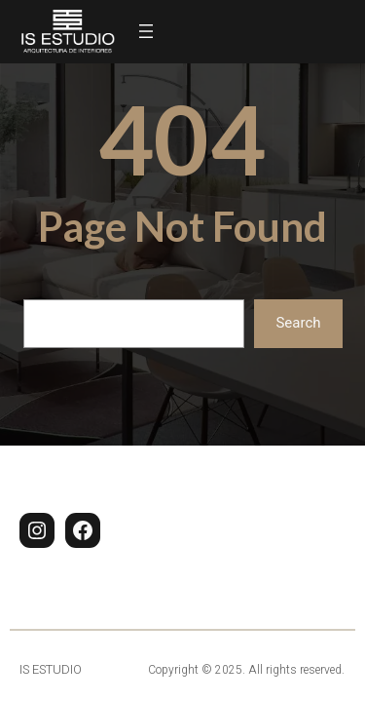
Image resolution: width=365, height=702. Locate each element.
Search (297, 323)
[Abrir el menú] (146, 31)
